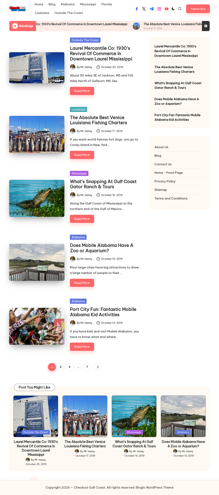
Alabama (78, 237)
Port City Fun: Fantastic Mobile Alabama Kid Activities (103, 312)
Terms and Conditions (171, 198)
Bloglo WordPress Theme (155, 487)
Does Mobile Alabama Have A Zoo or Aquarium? (101, 248)
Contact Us (163, 164)
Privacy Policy (165, 181)
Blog (157, 156)
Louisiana (78, 109)
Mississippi (79, 173)
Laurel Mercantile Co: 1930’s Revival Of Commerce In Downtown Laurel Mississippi (94, 24)
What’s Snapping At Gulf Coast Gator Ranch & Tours (103, 184)
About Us (161, 147)
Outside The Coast (85, 40)
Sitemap (160, 190)
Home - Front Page (168, 173)
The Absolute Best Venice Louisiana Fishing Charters (98, 120)
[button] (198, 8)
